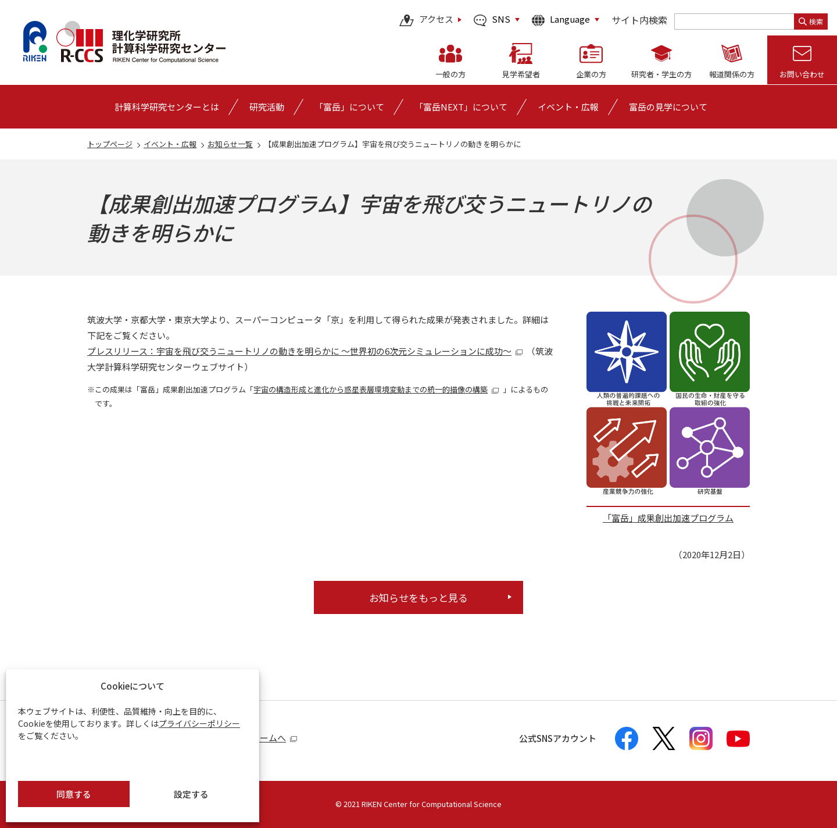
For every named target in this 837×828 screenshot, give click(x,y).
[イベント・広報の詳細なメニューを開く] (568, 106)
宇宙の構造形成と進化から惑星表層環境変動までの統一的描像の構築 (376, 389)
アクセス (426, 20)
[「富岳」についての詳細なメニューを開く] (349, 106)
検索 (811, 21)
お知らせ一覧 (230, 143)
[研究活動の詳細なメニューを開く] (266, 106)
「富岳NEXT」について (460, 106)
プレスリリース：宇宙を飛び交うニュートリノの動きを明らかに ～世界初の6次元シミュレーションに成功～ (305, 351)
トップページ (110, 143)
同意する (73, 794)
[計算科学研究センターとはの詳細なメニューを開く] (167, 106)
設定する (191, 794)
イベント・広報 (170, 143)
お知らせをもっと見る (418, 597)
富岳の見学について (668, 106)
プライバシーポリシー (199, 723)
